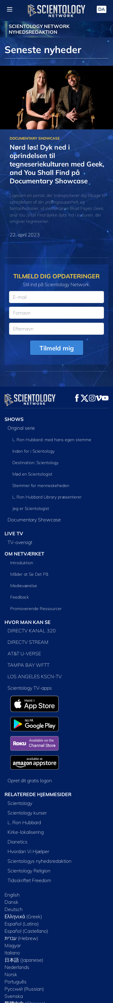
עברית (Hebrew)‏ (21, 938)
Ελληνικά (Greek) (23, 916)
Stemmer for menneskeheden (40, 485)
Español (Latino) (22, 924)
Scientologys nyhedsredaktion (39, 861)
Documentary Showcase (34, 520)
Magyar (13, 945)
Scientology (20, 803)
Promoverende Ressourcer (36, 608)
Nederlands (17, 967)
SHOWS (14, 419)
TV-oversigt (20, 542)
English (12, 895)
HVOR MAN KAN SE (28, 622)
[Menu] (9, 9)
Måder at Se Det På (29, 574)
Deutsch (14, 909)
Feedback (19, 597)
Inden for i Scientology (33, 451)
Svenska (14, 996)
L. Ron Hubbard (24, 822)
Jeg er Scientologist (30, 508)
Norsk (11, 974)
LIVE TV (14, 533)
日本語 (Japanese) (24, 960)
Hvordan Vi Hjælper (28, 851)
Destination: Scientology (35, 462)
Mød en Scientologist (32, 474)
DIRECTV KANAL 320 (32, 631)
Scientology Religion (29, 871)
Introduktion (21, 562)
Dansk (11, 902)
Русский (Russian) (24, 989)
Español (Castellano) (26, 931)
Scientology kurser (27, 813)
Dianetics (17, 842)
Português (16, 982)
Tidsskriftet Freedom (29, 880)
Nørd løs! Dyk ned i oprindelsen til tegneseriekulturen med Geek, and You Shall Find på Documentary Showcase (57, 164)
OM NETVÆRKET (24, 554)
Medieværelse (23, 585)
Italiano (12, 953)
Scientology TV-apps (30, 688)
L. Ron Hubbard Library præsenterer (47, 497)
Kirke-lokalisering (26, 832)
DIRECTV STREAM (28, 642)
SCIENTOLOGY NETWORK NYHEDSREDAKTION (39, 29)
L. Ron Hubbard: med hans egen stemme (51, 439)
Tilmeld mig (56, 348)
